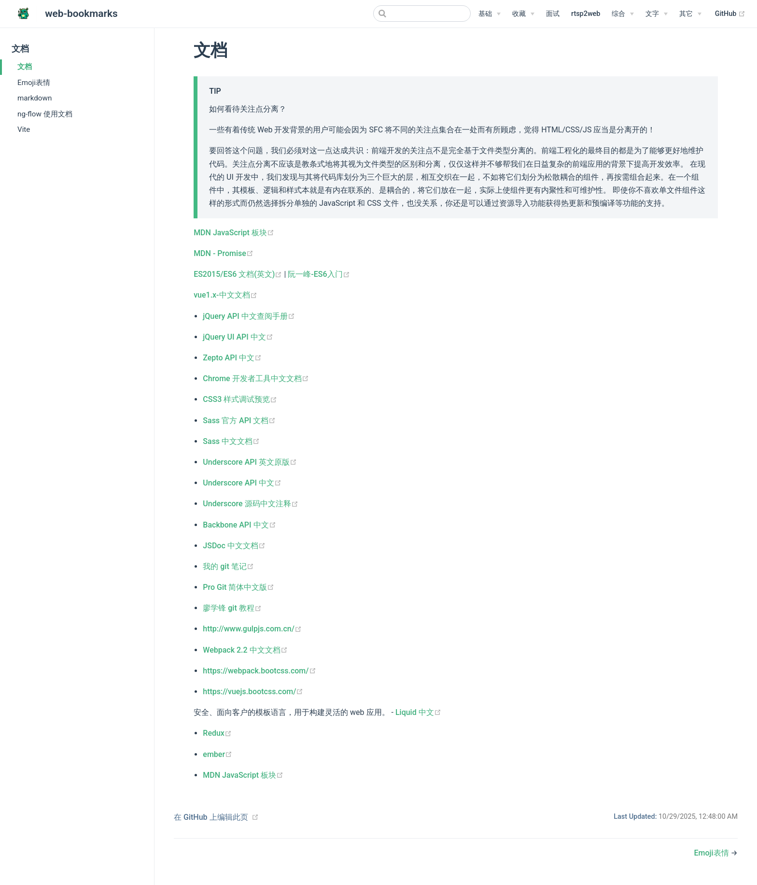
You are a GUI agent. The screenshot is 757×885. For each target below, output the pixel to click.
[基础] (489, 14)
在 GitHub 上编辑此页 (211, 817)
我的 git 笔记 (228, 566)
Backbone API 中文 (239, 524)
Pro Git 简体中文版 (238, 587)
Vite (23, 129)
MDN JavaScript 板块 (234, 232)
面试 (553, 14)
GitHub (730, 14)
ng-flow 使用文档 (44, 114)
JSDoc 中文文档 (234, 545)
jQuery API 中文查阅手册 (248, 316)
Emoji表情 (33, 82)
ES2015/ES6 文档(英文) (239, 274)
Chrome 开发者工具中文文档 (255, 378)
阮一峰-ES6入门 (319, 274)
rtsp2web (585, 14)
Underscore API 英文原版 (250, 462)
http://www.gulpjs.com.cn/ (252, 628)
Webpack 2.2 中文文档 (245, 650)
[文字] (656, 14)
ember (217, 754)
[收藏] (523, 14)
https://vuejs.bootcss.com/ (253, 691)
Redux (217, 733)
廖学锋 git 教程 (232, 608)
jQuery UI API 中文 (238, 337)
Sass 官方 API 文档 (239, 420)
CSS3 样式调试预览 (240, 399)
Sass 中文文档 (231, 441)
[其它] (690, 14)
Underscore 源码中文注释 (250, 503)
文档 (24, 66)
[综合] (623, 14)
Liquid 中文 (418, 712)
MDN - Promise (223, 253)
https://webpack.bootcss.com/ (259, 670)
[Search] (422, 13)
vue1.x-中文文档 (225, 295)
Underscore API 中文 (242, 482)
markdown (34, 98)
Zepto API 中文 (232, 357)
